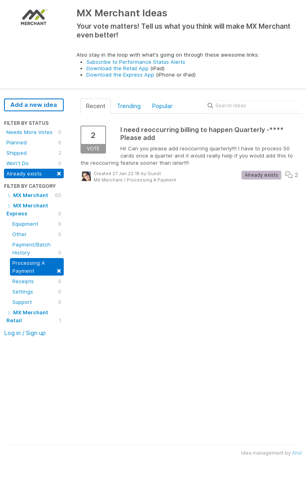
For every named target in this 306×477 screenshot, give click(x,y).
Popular (162, 106)
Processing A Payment (36, 267)
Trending (129, 106)
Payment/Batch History (36, 248)
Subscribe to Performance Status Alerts (135, 62)
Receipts (36, 281)
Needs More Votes (33, 132)
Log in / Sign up (25, 333)
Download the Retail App (117, 68)
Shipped (33, 153)
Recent (96, 106)
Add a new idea (33, 104)
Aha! (297, 453)
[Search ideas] (253, 106)
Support (36, 302)
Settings (36, 292)
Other (36, 234)
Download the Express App (120, 74)
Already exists (33, 173)
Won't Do (33, 163)
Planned (33, 142)
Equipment (36, 224)
